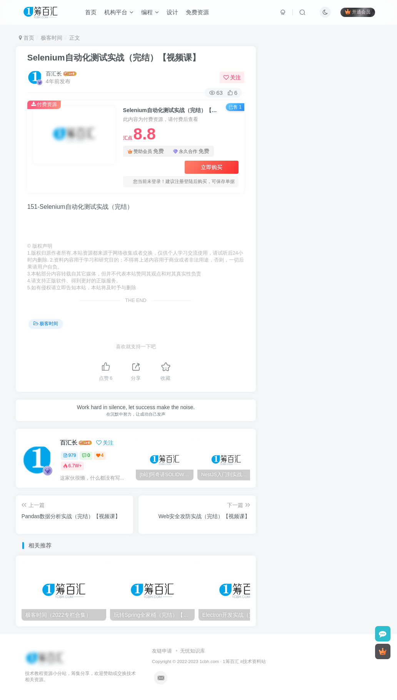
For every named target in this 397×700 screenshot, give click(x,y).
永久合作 (191, 151)
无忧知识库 (192, 651)
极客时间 (51, 38)
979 (69, 455)
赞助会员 (146, 151)
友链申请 (162, 651)
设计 (173, 13)
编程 (151, 13)
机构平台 (120, 13)
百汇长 (54, 74)
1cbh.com (209, 661)
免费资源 (198, 13)
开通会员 (356, 12)
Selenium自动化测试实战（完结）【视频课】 (113, 57)
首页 (92, 13)
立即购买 (211, 167)
